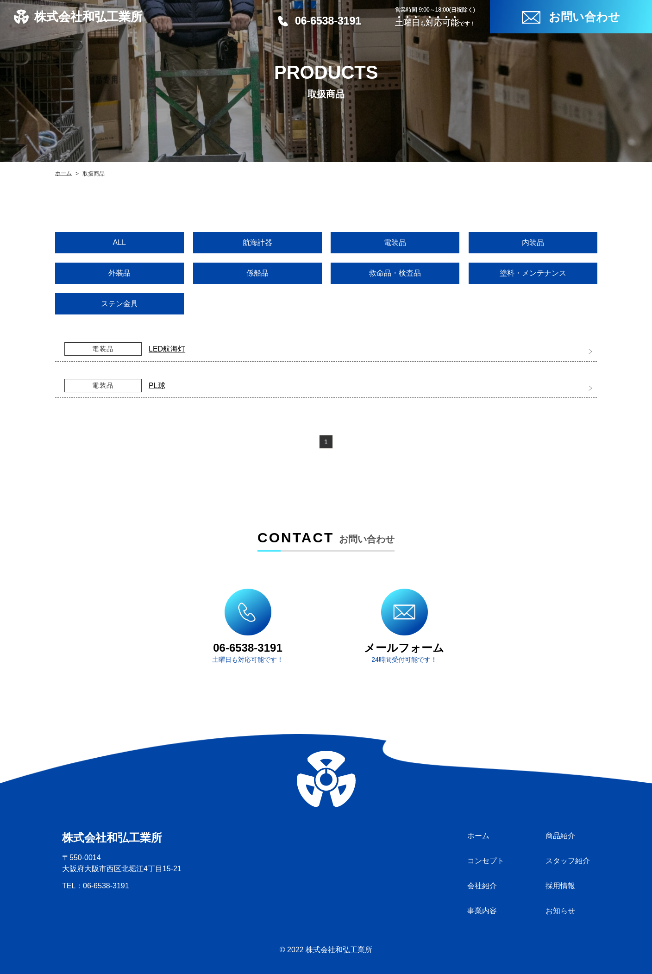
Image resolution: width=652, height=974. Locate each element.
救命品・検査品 (395, 273)
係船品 (257, 273)
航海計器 (257, 242)
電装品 (395, 242)
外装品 (119, 273)
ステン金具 (119, 304)
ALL (119, 242)
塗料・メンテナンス (532, 273)
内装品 (532, 242)
